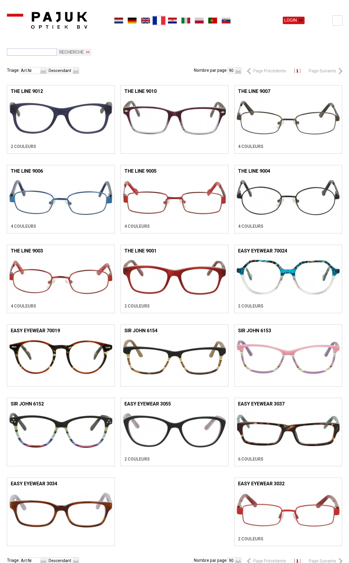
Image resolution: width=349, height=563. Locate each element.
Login (290, 20)
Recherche (71, 50)
